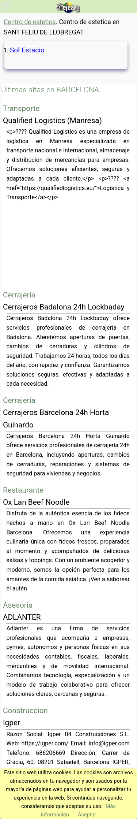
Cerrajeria (19, 294)
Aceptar (87, 815)
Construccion (25, 710)
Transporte (21, 108)
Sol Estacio (27, 50)
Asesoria (18, 605)
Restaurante (23, 490)
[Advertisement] (68, 245)
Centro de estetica (30, 22)
